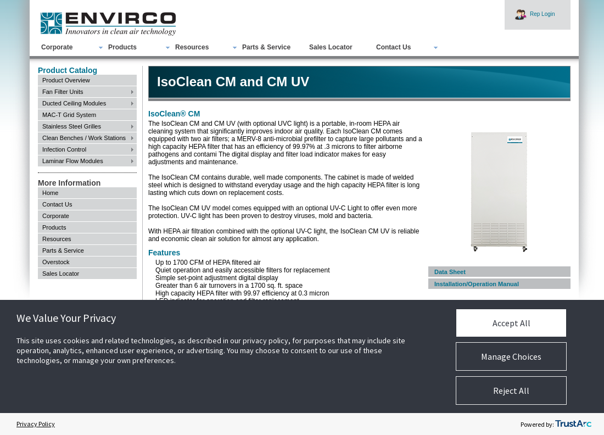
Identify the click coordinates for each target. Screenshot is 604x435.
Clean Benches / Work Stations (84, 138)
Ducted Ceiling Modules (74, 103)
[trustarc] (573, 424)
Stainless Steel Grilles (71, 126)
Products (122, 47)
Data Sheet (450, 272)
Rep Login (542, 14)
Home (50, 192)
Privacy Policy (35, 424)
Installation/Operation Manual (476, 284)
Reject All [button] (511, 390)
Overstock (56, 262)
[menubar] (231, 47)
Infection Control (64, 149)
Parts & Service (266, 47)
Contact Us (393, 47)
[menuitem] (240, 47)
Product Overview (66, 80)
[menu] (87, 121)
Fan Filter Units (62, 91)
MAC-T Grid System (69, 114)
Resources (192, 47)
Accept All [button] (511, 322)
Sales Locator (331, 47)
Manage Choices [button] (511, 356)
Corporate (56, 47)
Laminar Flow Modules (72, 161)
